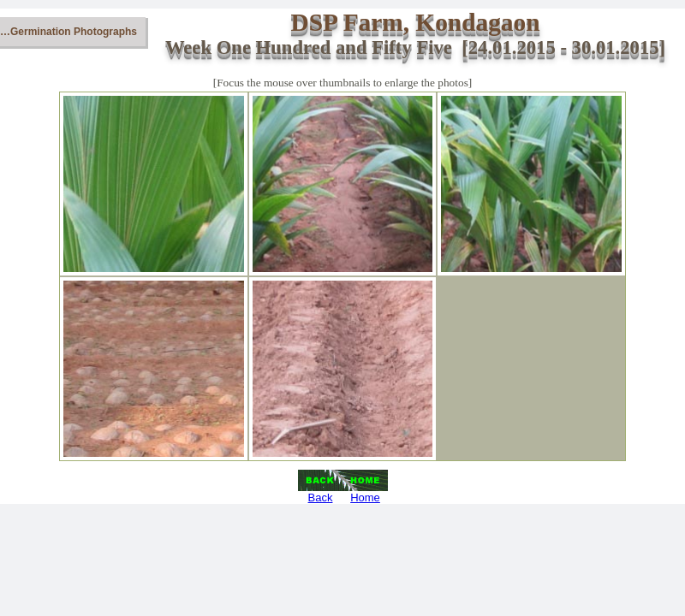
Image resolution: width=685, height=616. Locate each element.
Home (365, 497)
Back (320, 497)
